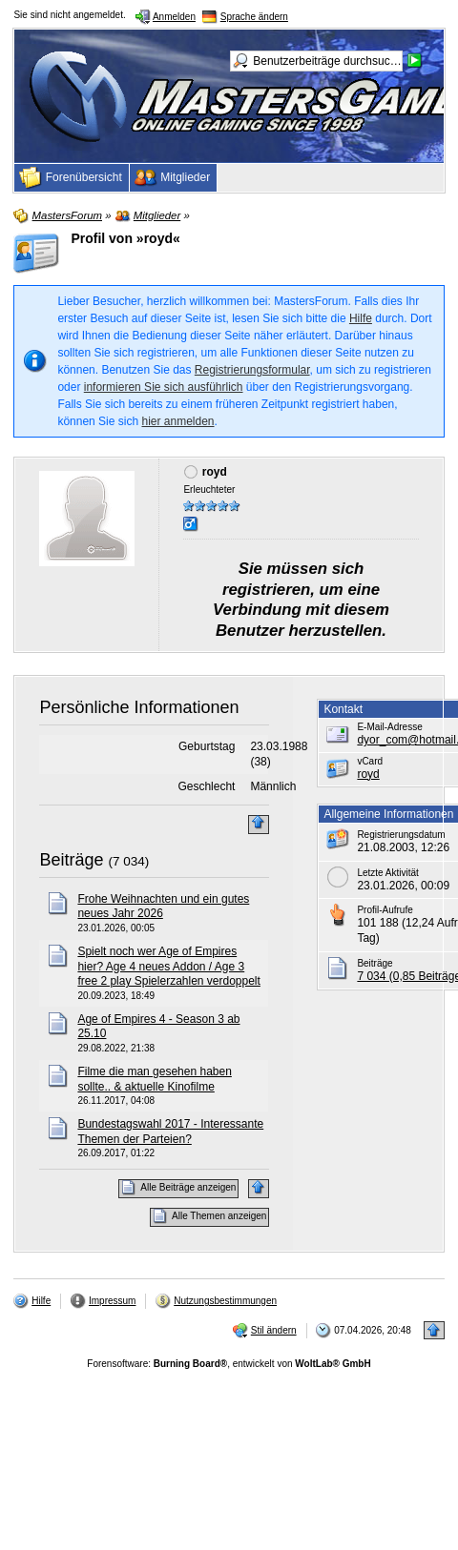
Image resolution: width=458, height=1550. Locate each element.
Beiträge (71, 859)
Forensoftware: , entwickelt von (228, 1363)
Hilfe (360, 318)
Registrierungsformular (252, 370)
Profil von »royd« (125, 238)
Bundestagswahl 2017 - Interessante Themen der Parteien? (170, 1131)
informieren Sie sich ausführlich (163, 387)
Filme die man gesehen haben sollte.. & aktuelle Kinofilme (154, 1079)
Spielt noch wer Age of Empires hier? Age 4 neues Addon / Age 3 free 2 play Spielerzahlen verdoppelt (168, 966)
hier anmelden (177, 421)
